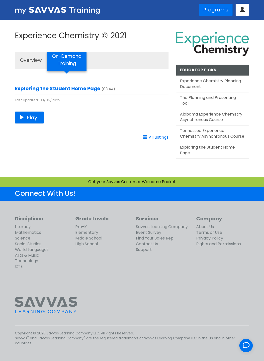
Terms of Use (209, 232)
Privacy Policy (209, 238)
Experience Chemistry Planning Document (210, 83)
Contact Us (147, 244)
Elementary (86, 232)
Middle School (88, 238)
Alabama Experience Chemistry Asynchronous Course (211, 117)
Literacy (23, 227)
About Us (205, 227)
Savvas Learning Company (162, 227)
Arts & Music (27, 255)
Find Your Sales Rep (155, 238)
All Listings (159, 137)
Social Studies (28, 244)
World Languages (32, 249)
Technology (26, 261)
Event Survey (148, 232)
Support (144, 249)
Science (22, 238)
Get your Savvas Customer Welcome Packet (132, 182)
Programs (215, 9)
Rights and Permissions (218, 244)
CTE (19, 266)
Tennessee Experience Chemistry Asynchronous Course (212, 133)
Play (29, 117)
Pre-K (81, 227)
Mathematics (28, 232)
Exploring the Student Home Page (57, 88)
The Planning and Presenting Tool (208, 100)
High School (86, 244)
